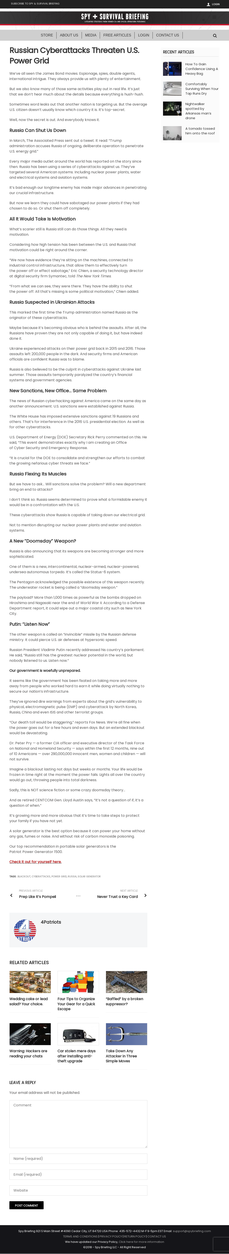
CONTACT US (156, 1237)
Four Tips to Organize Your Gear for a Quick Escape (76, 1004)
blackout (24, 877)
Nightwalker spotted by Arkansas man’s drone (198, 111)
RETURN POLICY (134, 1237)
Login (216, 4)
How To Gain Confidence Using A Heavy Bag (201, 69)
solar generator (89, 877)
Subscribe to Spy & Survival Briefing (38, 4)
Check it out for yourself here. (35, 862)
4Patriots (51, 922)
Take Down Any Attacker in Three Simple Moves (121, 1056)
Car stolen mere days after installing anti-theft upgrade (76, 1056)
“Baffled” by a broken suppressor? (124, 1002)
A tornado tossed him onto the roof (200, 131)
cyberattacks (41, 877)
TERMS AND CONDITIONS (80, 1237)
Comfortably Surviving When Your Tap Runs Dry (201, 89)
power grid (59, 877)
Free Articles (117, 36)
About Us (69, 36)
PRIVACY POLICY (111, 1237)
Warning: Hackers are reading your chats (28, 1054)
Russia (72, 877)
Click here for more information (141, 1242)
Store (47, 36)
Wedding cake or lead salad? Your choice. (28, 1002)
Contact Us (167, 36)
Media (91, 36)
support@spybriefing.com (192, 1231)
